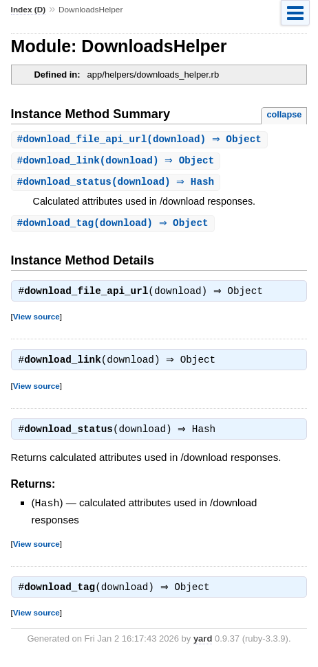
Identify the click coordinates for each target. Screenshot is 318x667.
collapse (283, 114)
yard (202, 646)
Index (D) (28, 9)
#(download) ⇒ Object (141, 139)
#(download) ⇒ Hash (117, 183)
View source (36, 320)
